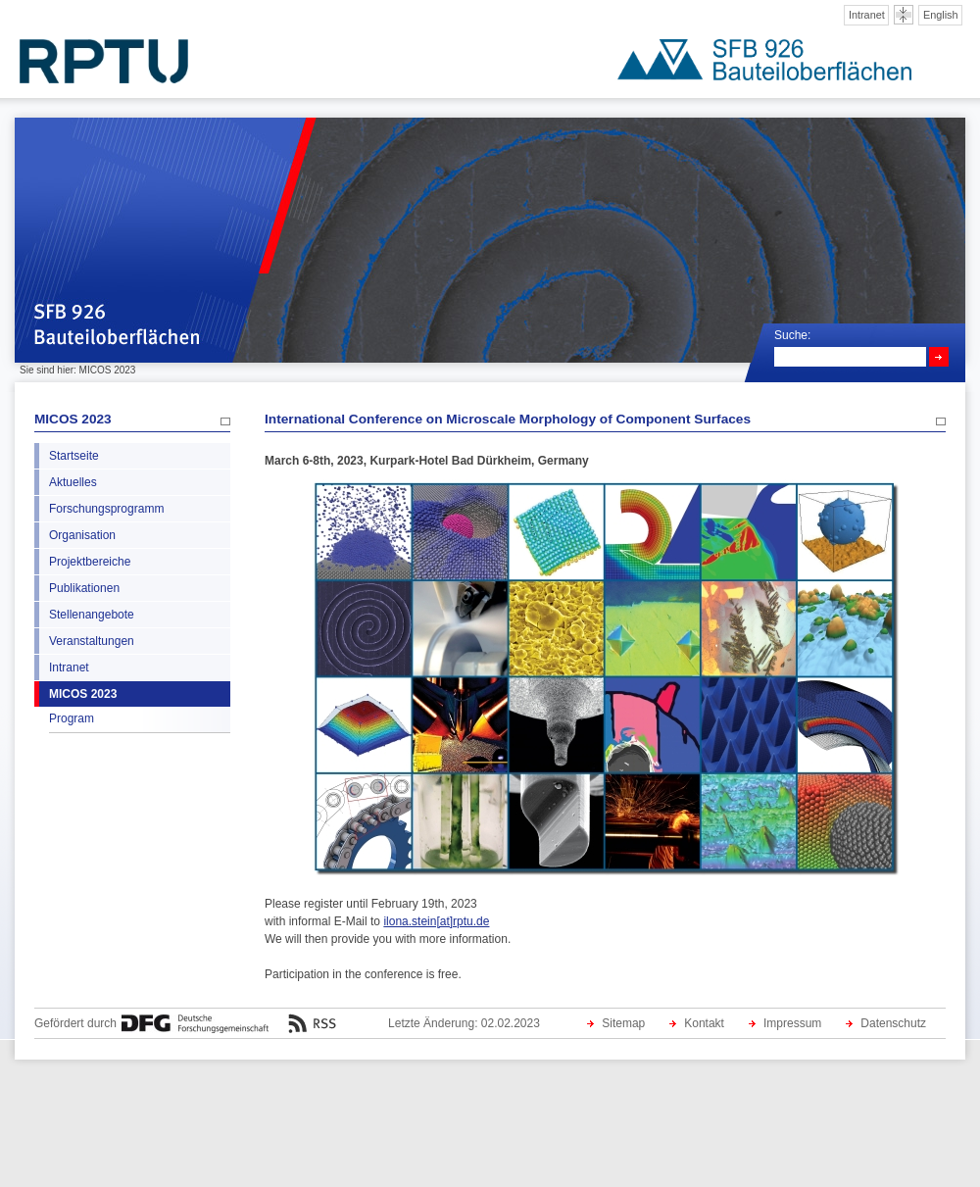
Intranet (867, 15)
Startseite (74, 456)
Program (71, 718)
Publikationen (84, 588)
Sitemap (623, 1023)
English (940, 15)
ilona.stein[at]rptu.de (436, 921)
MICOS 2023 (73, 419)
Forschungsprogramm (106, 509)
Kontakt (704, 1023)
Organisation (82, 535)
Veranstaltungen (91, 641)
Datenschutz (893, 1023)
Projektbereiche (89, 562)
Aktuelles (73, 482)
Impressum (792, 1023)
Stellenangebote (91, 614)
